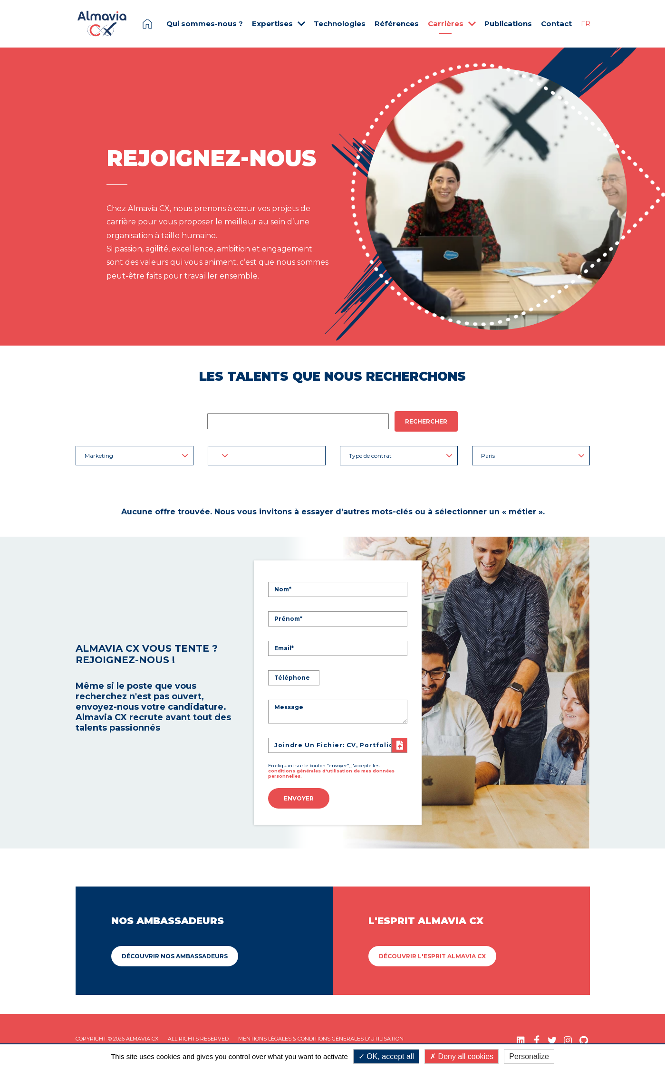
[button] (267, 455)
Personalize (529, 1056)
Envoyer (299, 796)
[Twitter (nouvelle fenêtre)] (552, 1036)
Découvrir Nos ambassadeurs (175, 952)
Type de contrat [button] (401, 455)
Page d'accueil (147, 23)
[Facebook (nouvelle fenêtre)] (536, 1036)
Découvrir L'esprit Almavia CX (432, 952)
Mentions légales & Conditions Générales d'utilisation (321, 1034)
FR (585, 23)
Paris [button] (533, 455)
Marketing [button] (136, 455)
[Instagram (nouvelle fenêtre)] (568, 1036)
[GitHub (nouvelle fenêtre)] (583, 1036)
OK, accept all (386, 1056)
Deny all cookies (461, 1056)
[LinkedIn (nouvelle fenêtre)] (521, 1036)
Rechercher (426, 421)
